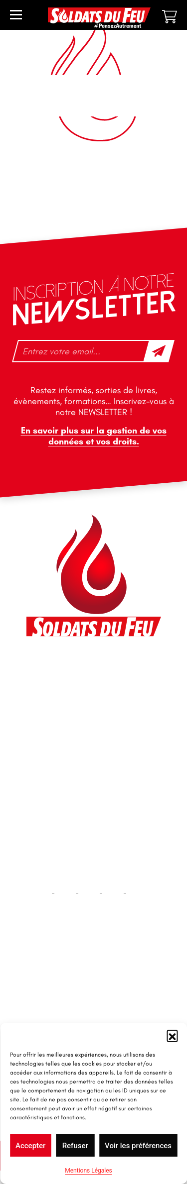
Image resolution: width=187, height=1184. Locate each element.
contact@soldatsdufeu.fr (80, 694)
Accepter (30, 1145)
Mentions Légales (88, 1170)
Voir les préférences (138, 1145)
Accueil (93, 978)
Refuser (75, 1145)
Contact (93, 1010)
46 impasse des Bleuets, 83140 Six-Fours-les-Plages (93, 672)
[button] (172, 1035)
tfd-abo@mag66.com (74, 753)
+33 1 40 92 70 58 (68, 736)
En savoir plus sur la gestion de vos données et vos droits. (94, 436)
